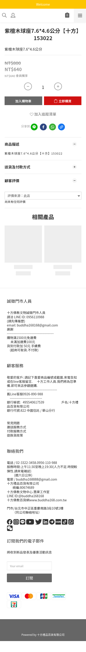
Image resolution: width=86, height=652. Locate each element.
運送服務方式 (16, 427)
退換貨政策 (15, 435)
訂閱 (29, 578)
